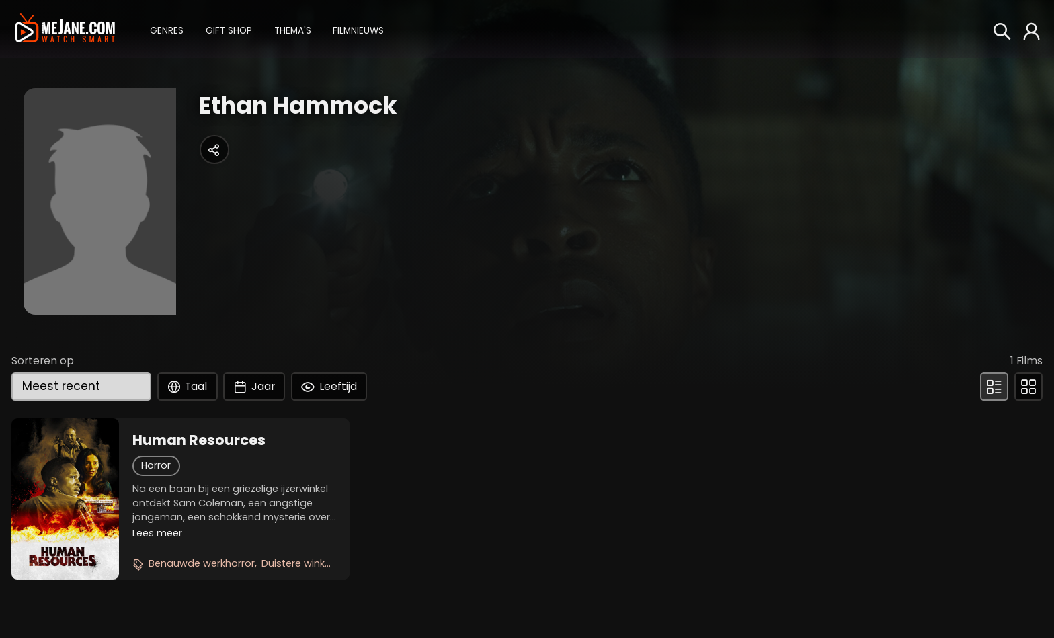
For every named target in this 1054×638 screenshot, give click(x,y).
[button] (167, 29)
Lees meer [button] (157, 533)
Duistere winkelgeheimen (321, 563)
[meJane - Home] (65, 28)
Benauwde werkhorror (202, 563)
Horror (156, 465)
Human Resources (199, 440)
